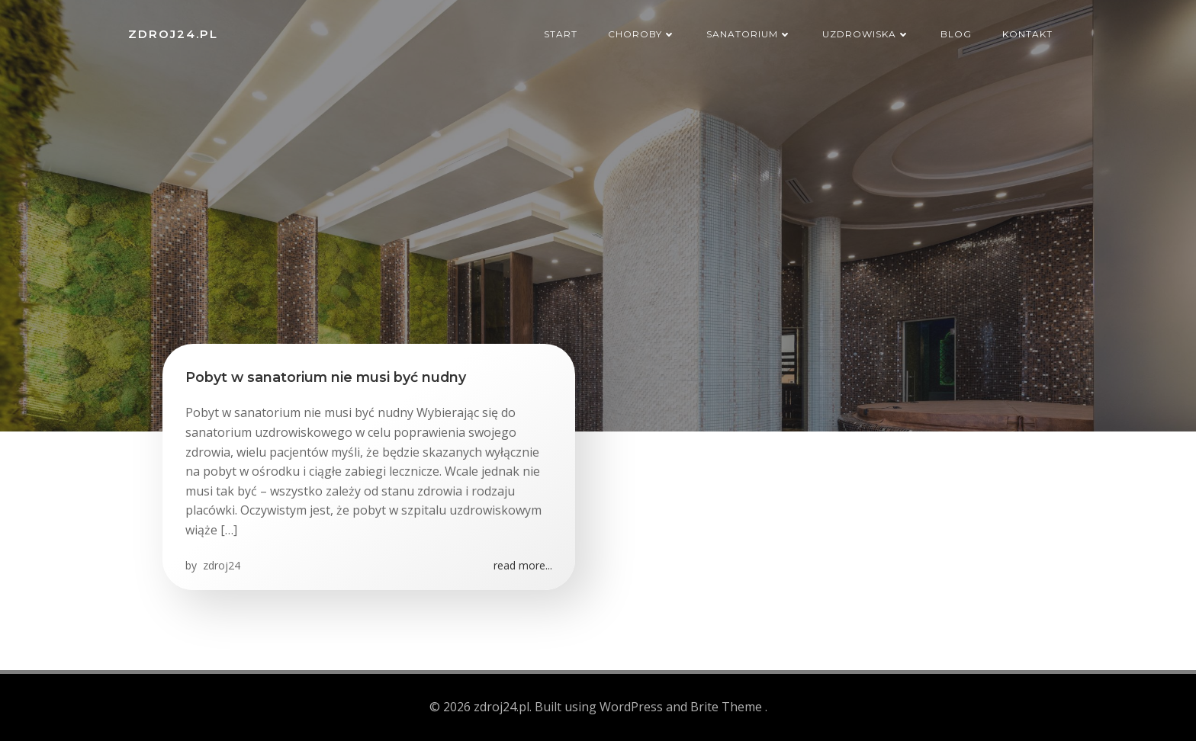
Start (560, 34)
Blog (956, 34)
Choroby (642, 34)
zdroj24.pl (173, 34)
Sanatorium (749, 34)
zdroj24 (220, 565)
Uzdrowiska (866, 34)
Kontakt (1027, 34)
